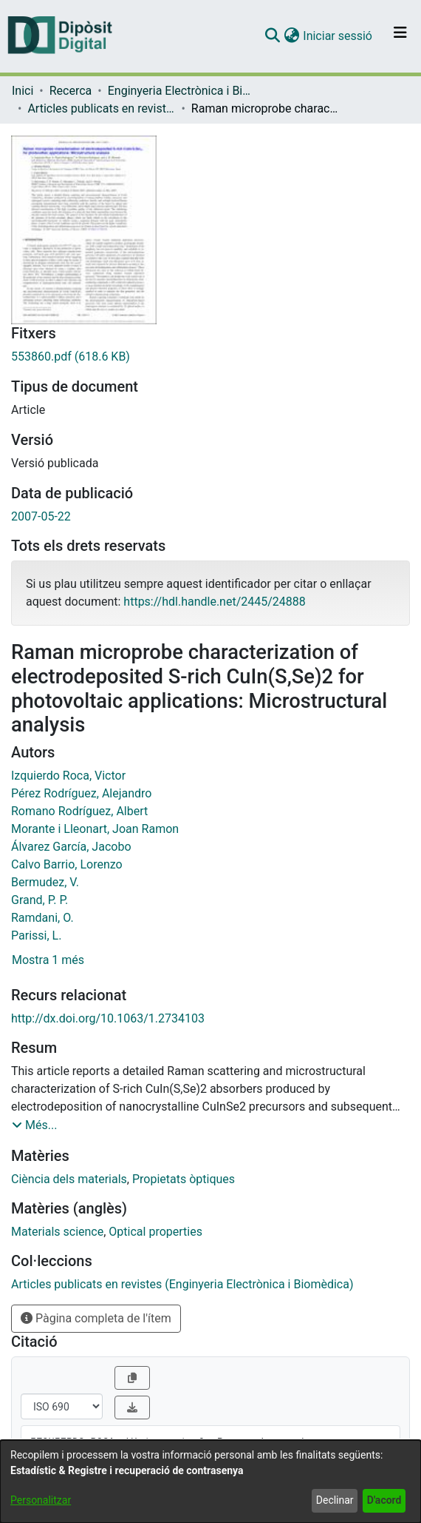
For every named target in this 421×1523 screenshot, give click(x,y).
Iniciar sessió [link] (338, 36)
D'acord (384, 1500)
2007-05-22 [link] (41, 516)
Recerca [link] (70, 91)
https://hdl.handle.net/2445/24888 (214, 602)
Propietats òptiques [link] (183, 1179)
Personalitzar (40, 1500)
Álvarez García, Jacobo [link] (71, 847)
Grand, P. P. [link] (39, 900)
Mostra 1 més (48, 960)
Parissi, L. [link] (36, 935)
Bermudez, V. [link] (45, 882)
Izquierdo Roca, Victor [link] (68, 776)
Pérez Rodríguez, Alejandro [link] (81, 793)
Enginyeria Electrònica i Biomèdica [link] (182, 91)
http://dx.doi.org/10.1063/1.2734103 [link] (108, 1018)
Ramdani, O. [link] (42, 918)
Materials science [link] (57, 1232)
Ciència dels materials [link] (69, 1179)
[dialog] (210, 1481)
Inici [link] (22, 91)
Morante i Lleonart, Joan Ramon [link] (95, 829)
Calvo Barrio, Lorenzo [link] (67, 864)
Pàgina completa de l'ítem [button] (96, 1318)
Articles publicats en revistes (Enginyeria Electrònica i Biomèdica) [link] (101, 108)
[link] (210, 357)
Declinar (335, 1500)
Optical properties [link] (155, 1232)
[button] (272, 36)
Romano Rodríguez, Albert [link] (79, 811)
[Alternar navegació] (400, 36)
